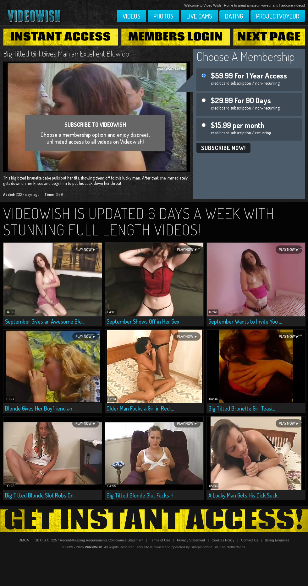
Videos (131, 16)
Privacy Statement (191, 540)
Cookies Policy (223, 540)
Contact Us (249, 540)
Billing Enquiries (277, 540)
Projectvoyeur (277, 16)
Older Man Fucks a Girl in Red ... (140, 408)
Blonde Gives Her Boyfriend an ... (40, 408)
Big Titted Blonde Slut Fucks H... (141, 495)
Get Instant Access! (154, 521)
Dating (234, 16)
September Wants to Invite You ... (245, 321)
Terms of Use (160, 540)
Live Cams (199, 16)
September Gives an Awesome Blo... (45, 321)
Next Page (269, 37)
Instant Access (60, 37)
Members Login (175, 37)
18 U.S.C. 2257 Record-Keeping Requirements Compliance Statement (89, 540)
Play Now (83, 249)
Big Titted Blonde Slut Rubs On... (40, 495)
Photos (163, 16)
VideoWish (93, 547)
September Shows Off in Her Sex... (144, 321)
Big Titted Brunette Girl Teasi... (241, 408)
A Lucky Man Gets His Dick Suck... (244, 495)
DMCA (24, 540)
